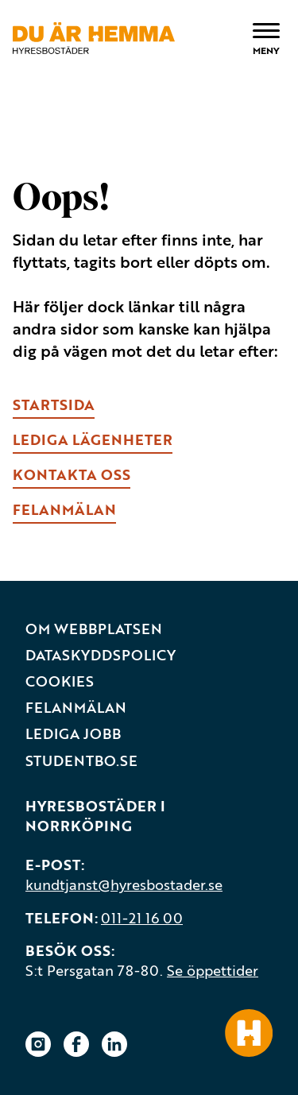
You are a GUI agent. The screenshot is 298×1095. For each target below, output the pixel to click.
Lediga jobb (73, 734)
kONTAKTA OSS (71, 474)
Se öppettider (212, 970)
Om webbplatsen (93, 629)
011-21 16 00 (142, 917)
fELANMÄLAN (64, 509)
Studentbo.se (81, 761)
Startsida (54, 404)
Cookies (59, 681)
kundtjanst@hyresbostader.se (124, 884)
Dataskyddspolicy (100, 655)
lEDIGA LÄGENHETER (92, 439)
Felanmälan (75, 708)
